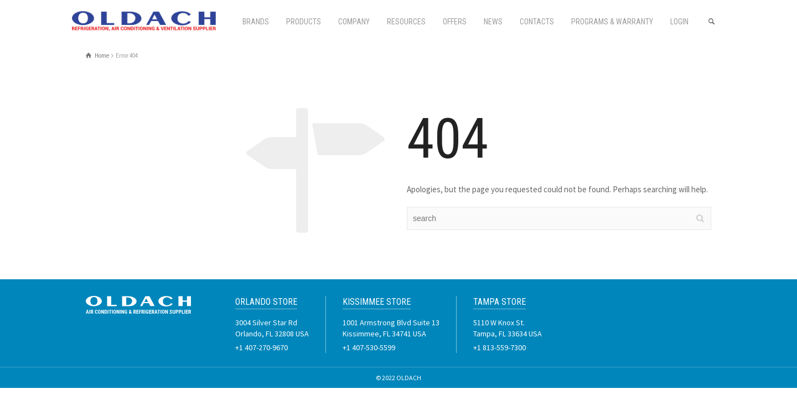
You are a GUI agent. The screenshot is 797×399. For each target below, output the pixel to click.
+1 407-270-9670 (261, 347)
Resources (406, 21)
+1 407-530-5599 (369, 347)
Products (303, 21)
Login (679, 21)
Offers (455, 21)
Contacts (537, 21)
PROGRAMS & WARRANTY (612, 21)
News (493, 21)
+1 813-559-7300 (499, 347)
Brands (255, 21)
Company (354, 21)
